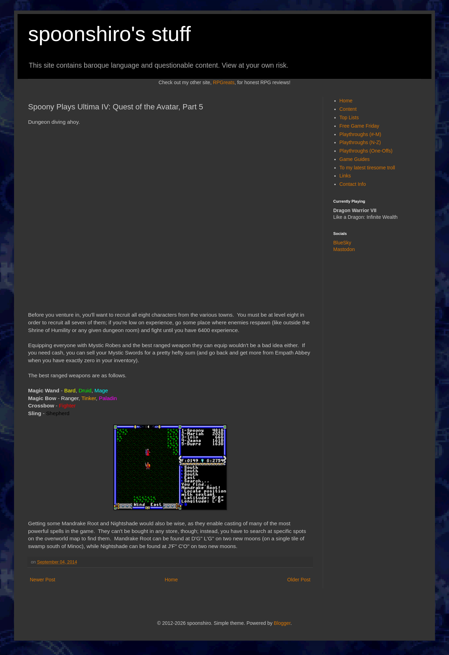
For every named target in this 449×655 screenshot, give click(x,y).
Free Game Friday (360, 126)
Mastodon (344, 249)
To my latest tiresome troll (367, 167)
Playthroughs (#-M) (360, 134)
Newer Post (42, 579)
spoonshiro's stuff (109, 34)
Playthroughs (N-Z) (360, 142)
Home (171, 579)
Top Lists (349, 117)
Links (345, 175)
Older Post (298, 579)
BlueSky (342, 242)
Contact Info (353, 184)
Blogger (282, 623)
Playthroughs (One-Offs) (366, 151)
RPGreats (223, 82)
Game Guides (355, 159)
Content (348, 109)
